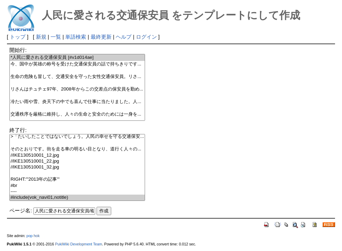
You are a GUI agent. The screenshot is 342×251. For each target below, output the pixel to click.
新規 (41, 37)
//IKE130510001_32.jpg (77, 167)
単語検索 (75, 37)
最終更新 (101, 37)
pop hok (33, 236)
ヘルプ (123, 37)
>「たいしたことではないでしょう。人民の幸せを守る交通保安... (77, 136)
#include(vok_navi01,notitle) (77, 198)
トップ (17, 37)
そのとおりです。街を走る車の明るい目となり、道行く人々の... (77, 149)
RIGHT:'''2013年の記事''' (77, 179)
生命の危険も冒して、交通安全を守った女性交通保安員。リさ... (77, 76)
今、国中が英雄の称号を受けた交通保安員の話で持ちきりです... (77, 64)
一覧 (56, 37)
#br (77, 186)
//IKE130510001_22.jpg (77, 161)
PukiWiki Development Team (78, 244)
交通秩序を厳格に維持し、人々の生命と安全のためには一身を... (77, 114)
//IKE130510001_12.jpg (77, 155)
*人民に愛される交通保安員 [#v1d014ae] (77, 57)
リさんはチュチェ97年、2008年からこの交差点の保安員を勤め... (77, 89)
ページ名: (20, 210)
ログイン (146, 37)
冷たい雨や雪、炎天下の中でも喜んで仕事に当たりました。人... (77, 102)
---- (77, 192)
